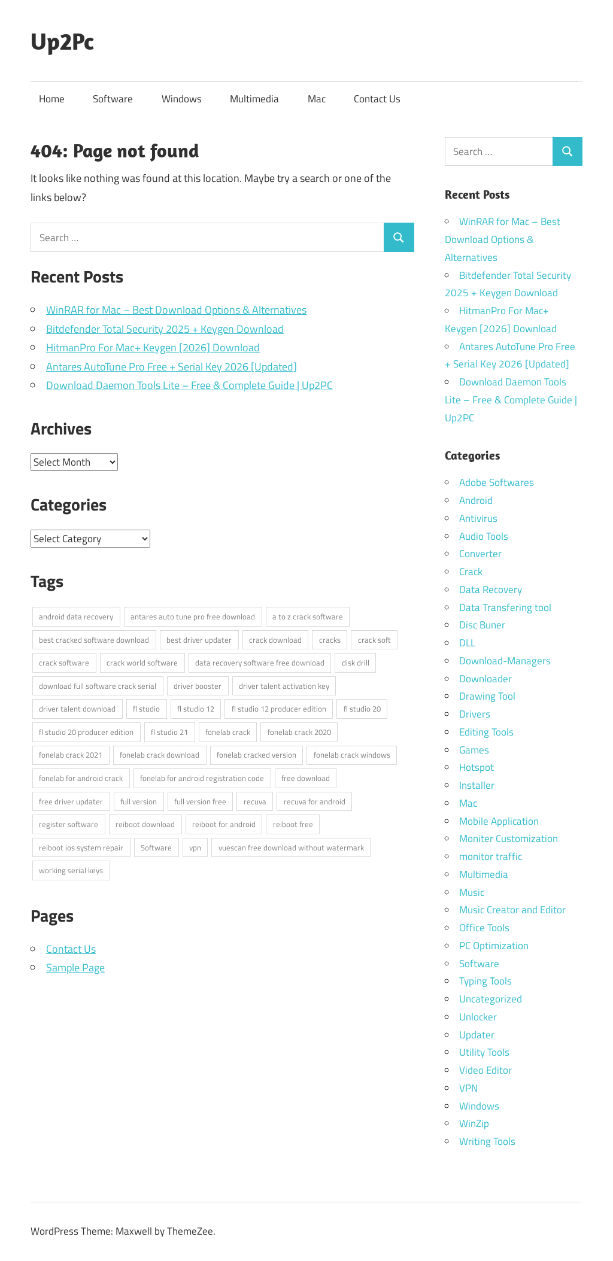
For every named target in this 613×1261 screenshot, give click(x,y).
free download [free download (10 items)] (305, 778)
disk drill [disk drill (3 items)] (355, 663)
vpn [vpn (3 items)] (195, 847)
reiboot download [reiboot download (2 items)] (145, 824)
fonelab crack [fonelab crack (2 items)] (227, 732)
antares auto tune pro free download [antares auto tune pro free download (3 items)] (193, 616)
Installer (476, 785)
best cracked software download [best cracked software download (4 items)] (94, 640)
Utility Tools (484, 1052)
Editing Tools (486, 732)
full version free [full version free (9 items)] (200, 801)
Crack (470, 571)
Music (471, 892)
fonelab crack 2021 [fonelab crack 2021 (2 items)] (70, 755)
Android (476, 500)
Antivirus (478, 518)
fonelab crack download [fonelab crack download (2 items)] (159, 755)
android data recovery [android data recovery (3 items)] (76, 616)
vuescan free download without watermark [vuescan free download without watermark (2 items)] (291, 847)
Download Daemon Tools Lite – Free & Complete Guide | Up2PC (189, 385)
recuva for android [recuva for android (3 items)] (314, 801)
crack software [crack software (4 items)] (64, 663)
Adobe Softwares (496, 482)
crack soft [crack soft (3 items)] (374, 640)
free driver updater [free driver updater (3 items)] (71, 801)
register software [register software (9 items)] (68, 824)
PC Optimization (494, 945)
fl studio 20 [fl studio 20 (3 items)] (362, 709)
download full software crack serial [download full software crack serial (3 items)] (97, 686)
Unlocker (478, 1017)
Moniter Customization (508, 838)
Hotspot (476, 767)
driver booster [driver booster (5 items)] (197, 686)
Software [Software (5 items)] (156, 847)
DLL (467, 643)
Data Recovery (490, 589)
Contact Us (377, 99)
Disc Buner (482, 625)
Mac (317, 99)
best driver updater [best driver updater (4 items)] (199, 640)
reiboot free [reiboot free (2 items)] (293, 824)
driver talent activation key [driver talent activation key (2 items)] (284, 686)
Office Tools (484, 927)
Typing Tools (485, 981)
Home (52, 99)
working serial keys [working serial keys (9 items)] (71, 870)
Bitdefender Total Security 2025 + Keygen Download (165, 329)
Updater (476, 1035)
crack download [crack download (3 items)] (275, 640)
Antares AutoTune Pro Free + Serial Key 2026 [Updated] (171, 366)
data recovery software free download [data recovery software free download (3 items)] (259, 663)
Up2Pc (62, 41)
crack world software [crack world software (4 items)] (142, 663)
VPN (468, 1088)
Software (113, 99)
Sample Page (75, 967)
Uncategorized (490, 999)
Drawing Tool (487, 696)
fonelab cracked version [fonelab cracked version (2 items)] (256, 755)
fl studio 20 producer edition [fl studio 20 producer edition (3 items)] (86, 732)
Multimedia (254, 99)
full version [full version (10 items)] (138, 801)
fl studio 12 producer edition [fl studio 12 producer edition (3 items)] (279, 709)
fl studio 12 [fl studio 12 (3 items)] (195, 709)
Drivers (474, 714)
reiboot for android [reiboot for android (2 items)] (224, 824)
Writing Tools (487, 1141)
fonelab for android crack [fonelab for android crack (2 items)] (81, 778)
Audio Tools (483, 536)
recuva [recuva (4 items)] (255, 801)
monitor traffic (490, 856)
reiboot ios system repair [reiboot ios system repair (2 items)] (81, 847)
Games (474, 750)
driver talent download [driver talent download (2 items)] (77, 709)
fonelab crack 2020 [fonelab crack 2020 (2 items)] (299, 732)
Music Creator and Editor (512, 909)
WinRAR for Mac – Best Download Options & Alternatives (176, 310)
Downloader (485, 678)
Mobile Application (499, 821)
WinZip (474, 1123)
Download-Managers (505, 661)
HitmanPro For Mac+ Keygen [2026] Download (153, 347)
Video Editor (485, 1070)
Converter (480, 553)
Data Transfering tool (505, 607)
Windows (182, 99)
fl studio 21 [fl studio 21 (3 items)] (169, 732)
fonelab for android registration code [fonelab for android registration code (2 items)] (202, 778)
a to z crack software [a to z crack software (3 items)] (307, 616)
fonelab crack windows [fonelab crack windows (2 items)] (352, 755)
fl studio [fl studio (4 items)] (146, 709)
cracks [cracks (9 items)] (330, 640)
